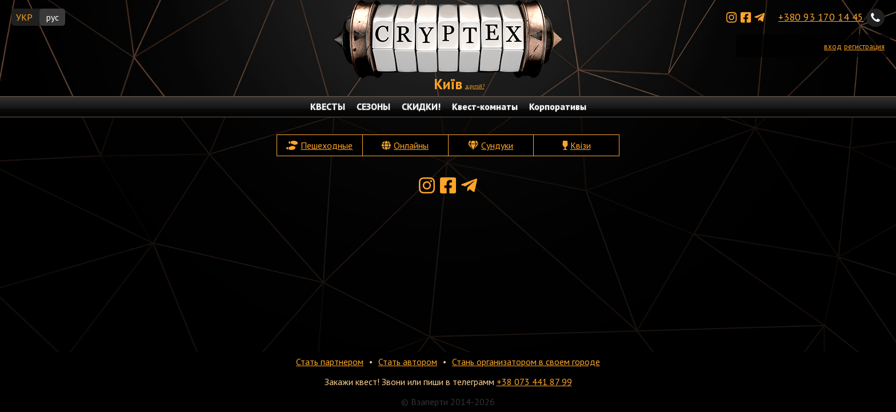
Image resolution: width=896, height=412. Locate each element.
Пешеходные (327, 145)
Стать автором (407, 361)
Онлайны (411, 145)
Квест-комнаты (485, 106)
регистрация (864, 47)
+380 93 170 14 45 (820, 16)
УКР (24, 17)
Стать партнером (329, 361)
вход (833, 47)
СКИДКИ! (421, 106)
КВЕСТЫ (327, 106)
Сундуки (497, 145)
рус (52, 17)
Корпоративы (557, 106)
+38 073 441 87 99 (534, 381)
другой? (475, 86)
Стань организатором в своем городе (526, 361)
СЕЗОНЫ (373, 106)
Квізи (580, 145)
